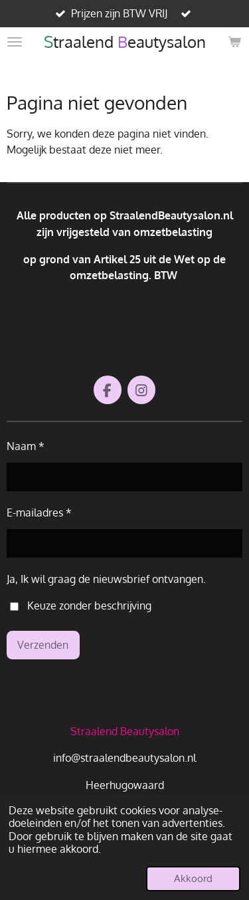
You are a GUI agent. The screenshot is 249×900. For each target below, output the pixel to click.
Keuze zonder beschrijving (80, 605)
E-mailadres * (39, 512)
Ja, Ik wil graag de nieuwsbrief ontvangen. (106, 579)
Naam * (25, 446)
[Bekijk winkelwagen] (234, 41)
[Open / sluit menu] (14, 41)
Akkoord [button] (193, 878)
